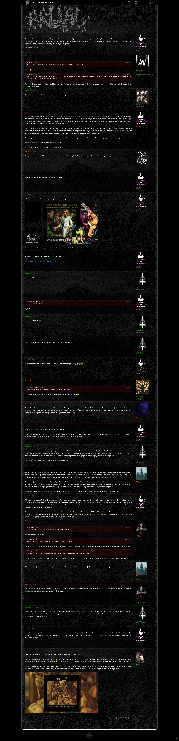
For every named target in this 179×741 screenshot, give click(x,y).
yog (30, 62)
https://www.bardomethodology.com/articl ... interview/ (43, 261)
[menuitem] (153, 725)
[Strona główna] (28, 2)
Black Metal (122, 717)
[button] (122, 2)
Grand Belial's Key (43, 2)
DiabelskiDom (33, 301)
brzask (31, 527)
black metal (31, 47)
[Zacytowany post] (36, 62)
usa (37, 47)
